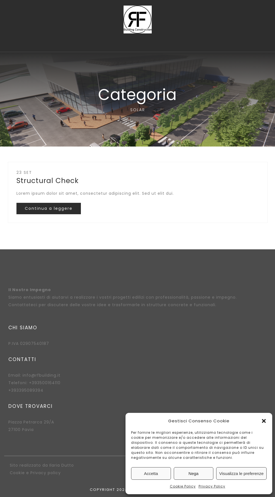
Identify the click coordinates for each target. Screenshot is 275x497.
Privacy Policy (212, 486)
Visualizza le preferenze (241, 473)
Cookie (17, 473)
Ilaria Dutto (61, 465)
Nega (194, 473)
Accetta (151, 473)
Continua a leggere (49, 208)
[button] (264, 421)
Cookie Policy (183, 486)
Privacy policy (45, 473)
